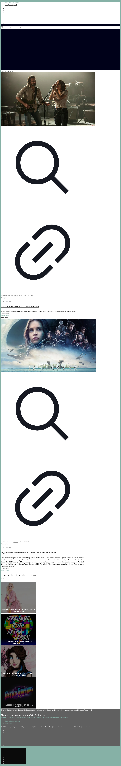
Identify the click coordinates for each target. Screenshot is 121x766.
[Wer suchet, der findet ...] (11, 28)
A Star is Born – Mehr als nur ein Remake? (20, 306)
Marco (15, 296)
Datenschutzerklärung (12, 721)
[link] (20, 28)
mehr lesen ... (6, 316)
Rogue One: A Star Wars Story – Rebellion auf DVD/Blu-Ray (28, 552)
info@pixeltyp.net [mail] (11, 5)
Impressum (8, 723)
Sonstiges (8, 301)
